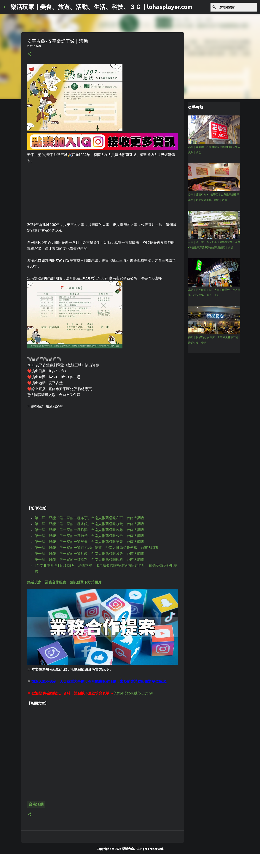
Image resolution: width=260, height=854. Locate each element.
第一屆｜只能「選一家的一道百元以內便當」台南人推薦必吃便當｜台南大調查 (96, 548)
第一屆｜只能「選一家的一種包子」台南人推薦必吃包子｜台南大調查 (89, 536)
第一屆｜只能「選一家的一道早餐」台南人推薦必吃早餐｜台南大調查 (89, 542)
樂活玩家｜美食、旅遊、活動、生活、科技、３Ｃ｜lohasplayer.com (101, 6)
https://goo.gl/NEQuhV (133, 693)
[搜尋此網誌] (237, 7)
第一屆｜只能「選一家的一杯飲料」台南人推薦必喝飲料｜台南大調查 (89, 559)
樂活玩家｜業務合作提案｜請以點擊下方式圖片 (64, 582)
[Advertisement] (102, 190)
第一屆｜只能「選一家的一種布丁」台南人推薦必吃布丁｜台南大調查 (89, 518)
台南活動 (36, 804)
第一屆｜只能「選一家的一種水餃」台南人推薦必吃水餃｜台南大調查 (89, 524)
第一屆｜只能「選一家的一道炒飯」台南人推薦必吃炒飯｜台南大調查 (89, 553)
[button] (29, 54)
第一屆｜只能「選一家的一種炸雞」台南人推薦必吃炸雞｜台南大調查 (89, 530)
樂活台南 (128, 848)
